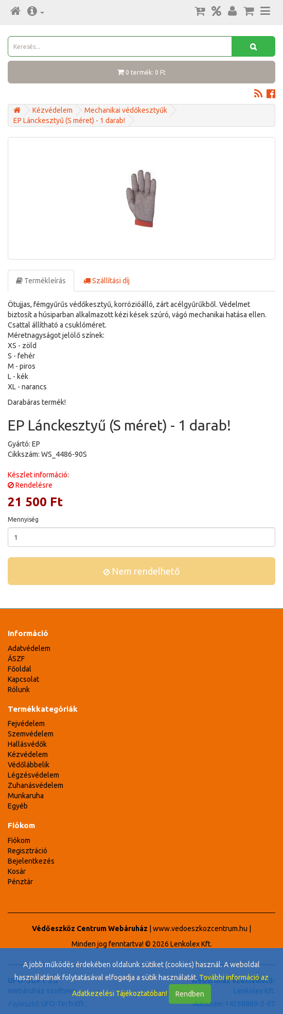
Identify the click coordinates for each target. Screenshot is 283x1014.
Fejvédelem (26, 723)
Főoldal (19, 669)
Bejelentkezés (31, 861)
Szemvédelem (31, 734)
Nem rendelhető (141, 571)
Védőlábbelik (28, 765)
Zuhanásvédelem (35, 785)
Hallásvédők (27, 744)
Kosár (17, 871)
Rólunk (19, 689)
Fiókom (19, 840)
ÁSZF (16, 659)
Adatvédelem (29, 648)
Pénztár (20, 882)
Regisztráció (27, 851)
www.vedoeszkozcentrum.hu (200, 928)
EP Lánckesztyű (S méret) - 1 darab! (69, 120)
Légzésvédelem (33, 775)
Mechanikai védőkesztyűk (125, 110)
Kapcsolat (23, 679)
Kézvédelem (52, 110)
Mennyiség (23, 519)
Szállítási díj (106, 281)
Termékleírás (41, 281)
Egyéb (18, 806)
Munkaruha (26, 796)
